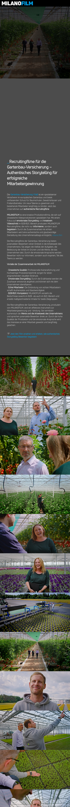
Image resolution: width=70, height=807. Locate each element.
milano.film (57, 235)
